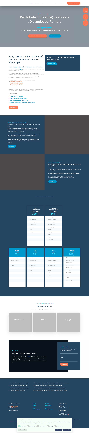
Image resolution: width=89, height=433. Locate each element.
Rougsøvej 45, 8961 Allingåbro (16, 84)
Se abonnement (13, 107)
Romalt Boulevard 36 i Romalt (16, 83)
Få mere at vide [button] (23, 429)
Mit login (62, 3)
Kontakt (55, 3)
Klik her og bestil (51, 63)
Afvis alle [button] (58, 429)
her (68, 413)
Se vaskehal (52, 181)
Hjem (31, 3)
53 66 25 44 (13, 413)
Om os (49, 3)
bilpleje (20, 69)
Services (37, 3)
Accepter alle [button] (66, 429)
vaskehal (18, 67)
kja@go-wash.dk (14, 411)
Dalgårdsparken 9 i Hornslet (16, 81)
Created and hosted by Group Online (14, 427)
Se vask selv (11, 146)
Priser (43, 3)
